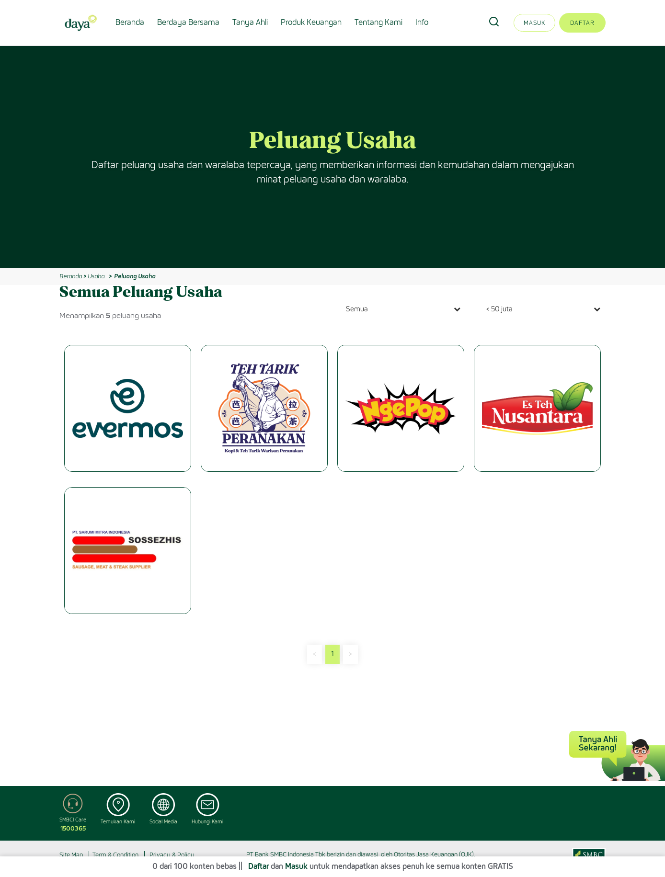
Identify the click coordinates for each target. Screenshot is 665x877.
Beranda (129, 22)
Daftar (582, 22)
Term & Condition (115, 854)
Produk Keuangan (311, 22)
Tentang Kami (378, 22)
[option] (332, 157)
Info (421, 22)
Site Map (71, 854)
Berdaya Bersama (188, 22)
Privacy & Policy (172, 854)
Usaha (96, 276)
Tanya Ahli (250, 22)
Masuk (534, 22)
